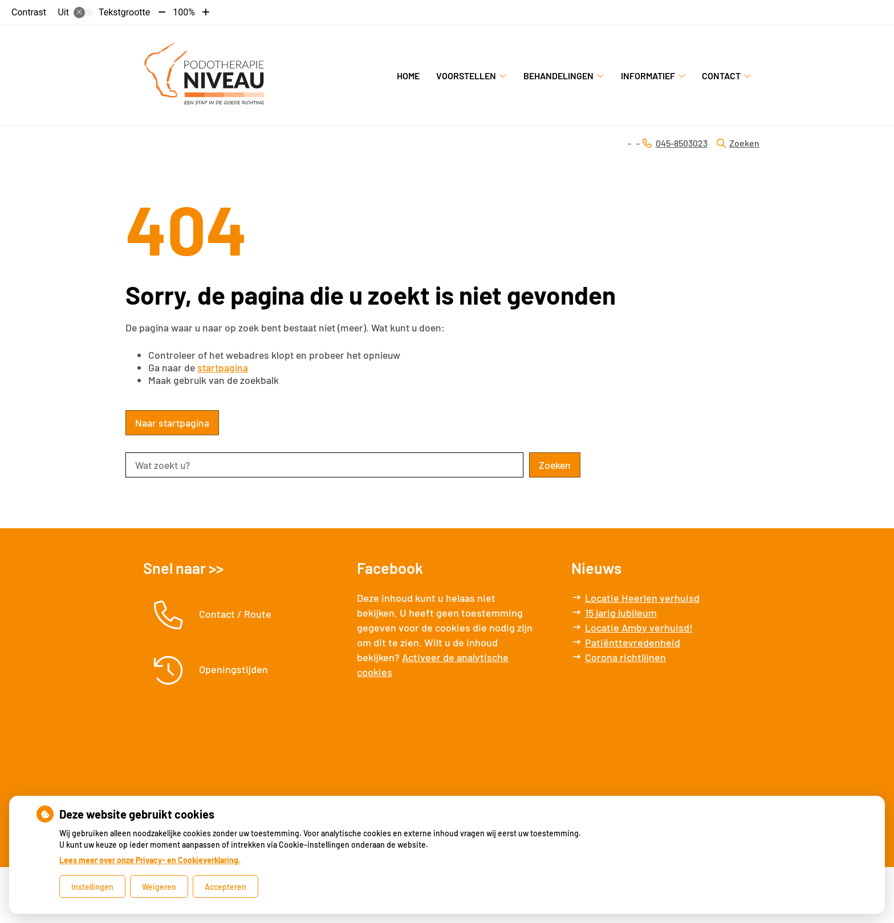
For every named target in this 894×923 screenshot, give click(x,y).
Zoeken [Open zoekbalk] (738, 142)
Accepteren (225, 887)
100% (184, 12)
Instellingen (92, 887)
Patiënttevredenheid (632, 642)
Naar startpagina (172, 422)
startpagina (222, 367)
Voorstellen (466, 75)
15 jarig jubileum (621, 612)
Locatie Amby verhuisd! (639, 627)
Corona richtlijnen (625, 657)
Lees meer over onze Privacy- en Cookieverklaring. (150, 860)
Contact (721, 75)
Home (408, 75)
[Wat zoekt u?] (324, 464)
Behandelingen (558, 75)
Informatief (648, 75)
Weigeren (159, 887)
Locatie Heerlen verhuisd (642, 598)
